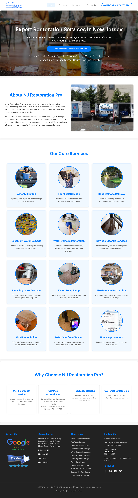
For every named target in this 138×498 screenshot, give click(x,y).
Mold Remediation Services (81, 469)
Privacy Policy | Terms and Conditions (69, 491)
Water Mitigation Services (80, 439)
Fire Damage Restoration (80, 465)
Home (51, 5)
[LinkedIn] (115, 471)
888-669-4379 (109, 454)
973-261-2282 (109, 452)
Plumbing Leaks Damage (80, 459)
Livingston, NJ (43, 450)
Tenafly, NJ (42, 458)
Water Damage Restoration (81, 452)
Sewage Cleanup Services (80, 455)
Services (63, 5)
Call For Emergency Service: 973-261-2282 (69, 49)
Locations (76, 5)
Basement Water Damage (80, 449)
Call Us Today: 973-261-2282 (117, 5)
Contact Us (91, 5)
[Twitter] (120, 471)
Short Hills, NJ (43, 462)
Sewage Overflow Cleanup (81, 472)
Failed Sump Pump (78, 462)
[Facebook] (106, 471)
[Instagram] (110, 471)
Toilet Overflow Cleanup (80, 475)
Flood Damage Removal (80, 445)
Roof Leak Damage (78, 442)
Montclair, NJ (43, 454)
